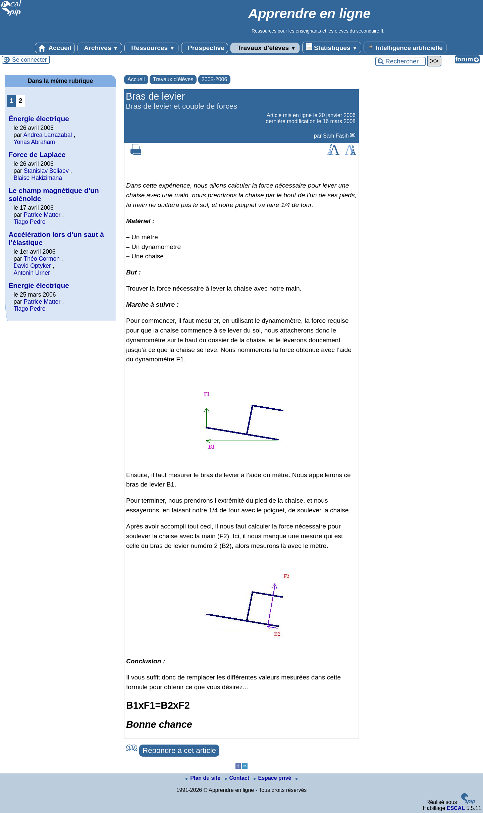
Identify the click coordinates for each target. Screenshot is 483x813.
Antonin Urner (31, 272)
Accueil (55, 48)
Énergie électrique (38, 118)
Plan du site (203, 778)
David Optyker (32, 265)
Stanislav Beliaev (46, 170)
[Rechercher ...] (400, 61)
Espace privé (273, 778)
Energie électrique (38, 285)
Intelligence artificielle (405, 47)
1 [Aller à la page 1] (11, 100)
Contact (238, 778)
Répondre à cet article (179, 750)
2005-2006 (214, 79)
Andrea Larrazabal (47, 135)
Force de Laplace (36, 154)
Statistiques (332, 47)
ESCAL (456, 808)
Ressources (151, 48)
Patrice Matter (42, 214)
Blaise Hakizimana (37, 177)
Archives (99, 48)
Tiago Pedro (29, 221)
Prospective (204, 48)
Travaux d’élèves (265, 48)
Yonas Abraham (34, 142)
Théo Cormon (41, 258)
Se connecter (29, 59)
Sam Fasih (335, 136)
